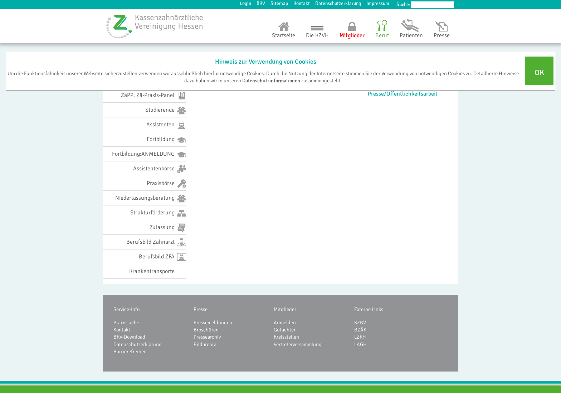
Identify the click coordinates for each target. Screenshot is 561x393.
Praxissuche (126, 322)
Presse (442, 35)
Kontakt (301, 3)
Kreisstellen (286, 337)
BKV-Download (129, 337)
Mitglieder (352, 35)
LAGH (360, 344)
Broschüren (206, 329)
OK (539, 72)
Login (245, 3)
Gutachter (285, 329)
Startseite (283, 35)
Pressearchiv (207, 337)
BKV (261, 3)
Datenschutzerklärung (338, 3)
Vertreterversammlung (298, 344)
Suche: (403, 4)
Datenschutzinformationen (271, 80)
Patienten (411, 35)
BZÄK (360, 329)
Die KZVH (317, 35)
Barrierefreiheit (130, 351)
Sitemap (279, 3)
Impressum (377, 3)
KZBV (360, 322)
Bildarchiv (205, 344)
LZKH (360, 337)
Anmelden (285, 322)
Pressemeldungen (213, 322)
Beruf (382, 35)
